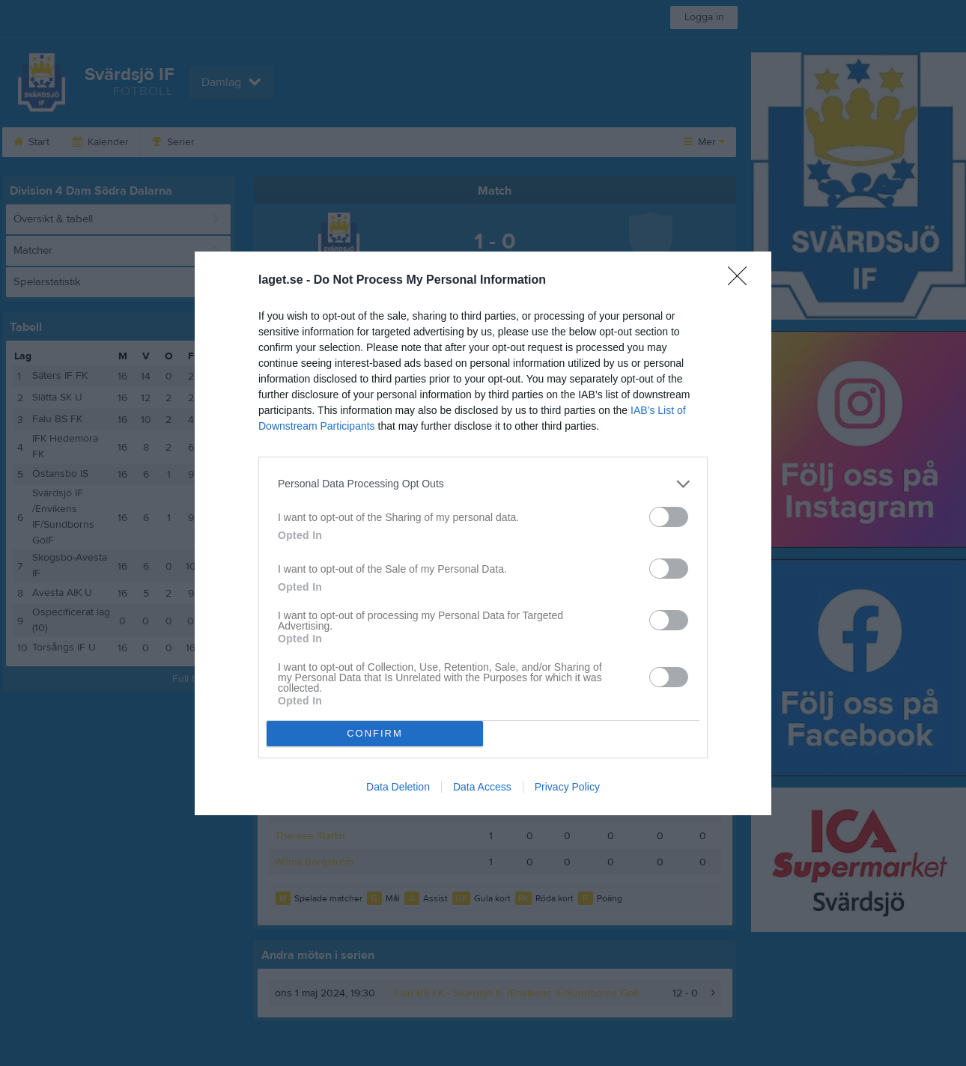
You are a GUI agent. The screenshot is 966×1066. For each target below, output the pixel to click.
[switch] (668, 517)
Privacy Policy (567, 787)
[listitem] (483, 484)
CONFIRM (375, 733)
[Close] (742, 280)
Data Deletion (398, 787)
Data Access (482, 787)
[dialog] (483, 533)
